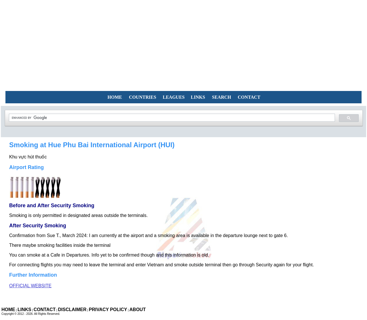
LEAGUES (174, 97)
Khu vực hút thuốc (28, 156)
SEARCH (221, 97)
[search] (171, 117)
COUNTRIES (142, 97)
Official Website (30, 285)
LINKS (198, 97)
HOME (115, 97)
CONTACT (249, 97)
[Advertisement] (183, 40)
